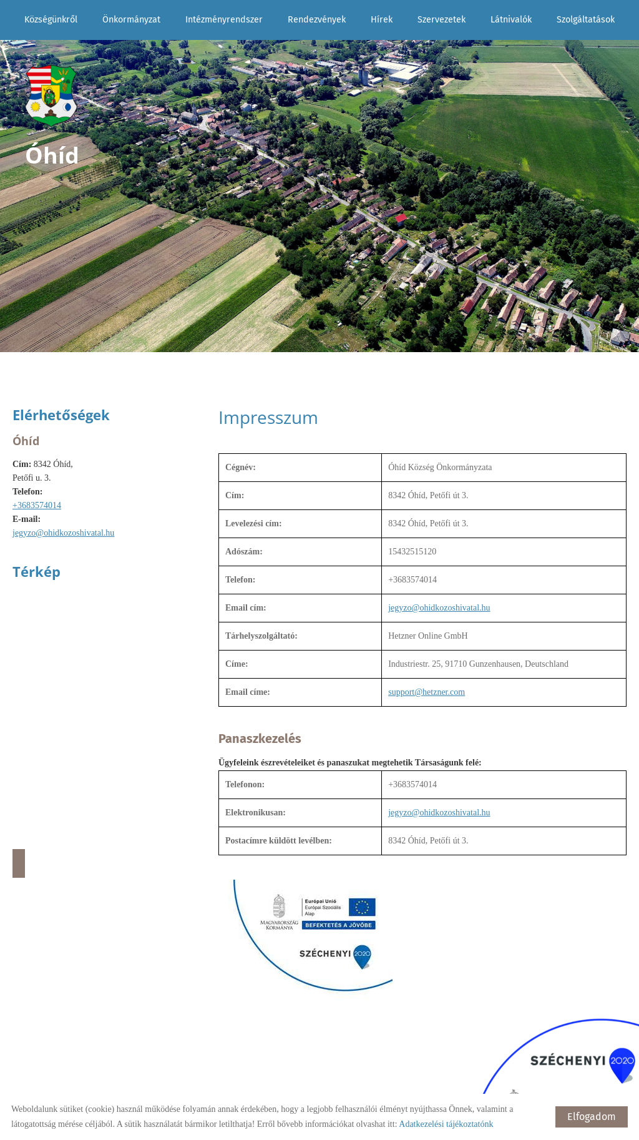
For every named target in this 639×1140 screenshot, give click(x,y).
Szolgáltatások (586, 19)
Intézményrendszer (224, 19)
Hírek (382, 19)
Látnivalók (511, 19)
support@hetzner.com (426, 692)
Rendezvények (317, 19)
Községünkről (50, 19)
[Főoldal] (52, 96)
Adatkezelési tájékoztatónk (446, 1124)
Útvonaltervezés (18, 863)
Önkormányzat (131, 19)
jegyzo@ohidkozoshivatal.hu (63, 533)
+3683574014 (36, 505)
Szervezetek (441, 19)
